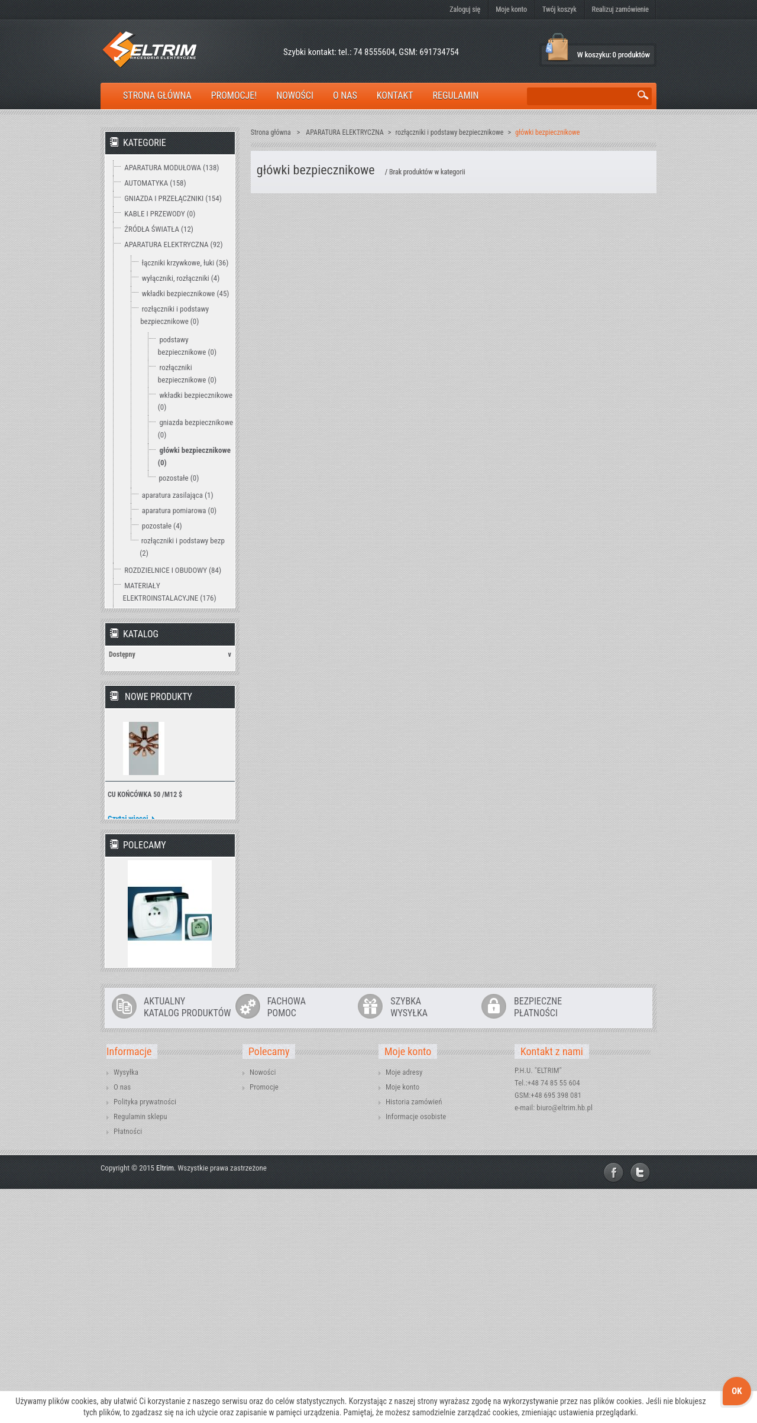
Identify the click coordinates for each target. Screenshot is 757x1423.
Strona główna (271, 132)
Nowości (263, 1306)
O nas (122, 1321)
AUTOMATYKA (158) (155, 183)
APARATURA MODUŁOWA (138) (171, 167)
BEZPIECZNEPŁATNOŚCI (538, 1241)
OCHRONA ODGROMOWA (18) (169, 671)
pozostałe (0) (178, 478)
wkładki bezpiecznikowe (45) (185, 293)
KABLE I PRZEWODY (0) (159, 213)
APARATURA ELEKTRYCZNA (344, 132)
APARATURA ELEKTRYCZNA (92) (173, 244)
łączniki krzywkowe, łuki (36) (185, 262)
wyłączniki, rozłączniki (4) (181, 278)
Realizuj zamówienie (620, 9)
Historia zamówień (414, 1335)
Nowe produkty (158, 857)
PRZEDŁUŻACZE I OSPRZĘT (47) (173, 640)
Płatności (128, 1365)
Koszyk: (557, 47)
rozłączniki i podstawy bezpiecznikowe (450, 132)
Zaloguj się (464, 9)
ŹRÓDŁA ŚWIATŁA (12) (158, 229)
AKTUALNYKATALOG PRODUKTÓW (187, 1241)
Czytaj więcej (128, 978)
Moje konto (511, 9)
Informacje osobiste (416, 1350)
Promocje (264, 1321)
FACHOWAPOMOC (286, 1241)
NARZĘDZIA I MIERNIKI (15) (166, 686)
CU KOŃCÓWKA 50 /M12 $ (145, 955)
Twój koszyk (559, 9)
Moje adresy (404, 1306)
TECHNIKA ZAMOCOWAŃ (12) (169, 702)
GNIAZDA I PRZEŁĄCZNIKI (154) (173, 198)
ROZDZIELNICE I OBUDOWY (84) (172, 570)
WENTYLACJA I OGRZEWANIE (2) (174, 717)
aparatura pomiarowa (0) (179, 510)
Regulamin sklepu (140, 1350)
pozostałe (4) (162, 525)
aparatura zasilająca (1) (177, 495)
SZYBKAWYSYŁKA (409, 1241)
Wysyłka (126, 1306)
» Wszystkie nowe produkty (181, 1002)
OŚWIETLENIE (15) (152, 655)
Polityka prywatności (145, 1335)
